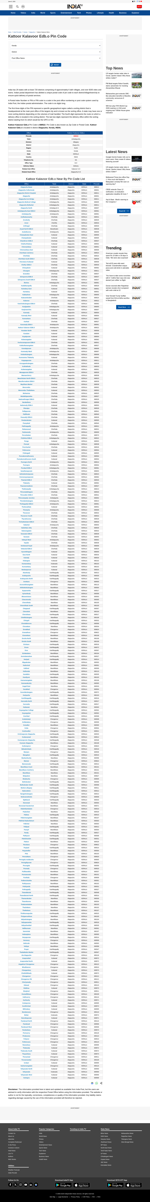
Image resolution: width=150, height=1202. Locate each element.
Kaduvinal (26, 665)
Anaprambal (26, 958)
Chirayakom (26, 268)
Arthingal (26, 226)
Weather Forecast (14, 1170)
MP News (104, 1145)
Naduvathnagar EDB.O (26, 399)
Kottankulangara (26, 354)
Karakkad (26, 689)
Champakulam (26, 238)
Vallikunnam (26, 928)
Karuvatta (26, 704)
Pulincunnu (26, 450)
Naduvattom (26, 791)
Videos (23, 13)
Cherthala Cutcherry (26, 253)
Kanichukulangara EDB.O (26, 303)
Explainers (42, 1153)
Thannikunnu (26, 901)
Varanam (26, 537)
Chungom (26, 271)
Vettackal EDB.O (26, 549)
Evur (26, 650)
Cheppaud (26, 608)
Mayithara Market (26, 384)
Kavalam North (26, 330)
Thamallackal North (26, 895)
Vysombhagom (26, 552)
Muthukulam (26, 782)
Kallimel (26, 668)
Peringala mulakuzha (26, 859)
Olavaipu (26, 408)
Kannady (26, 312)
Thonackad (26, 1057)
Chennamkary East (26, 250)
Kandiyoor (26, 677)
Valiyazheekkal (26, 925)
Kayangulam (26, 713)
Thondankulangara (26, 501)
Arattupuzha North (26, 578)
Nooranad (26, 803)
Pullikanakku (26, 871)
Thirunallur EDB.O (26, 495)
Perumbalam (26, 435)
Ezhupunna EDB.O (26, 277)
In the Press (12, 1145)
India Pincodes (17, 32)
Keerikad (26, 716)
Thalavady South (26, 1051)
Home (13, 13)
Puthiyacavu (26, 883)
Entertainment (66, 13)
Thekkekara (26, 910)
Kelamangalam (26, 339)
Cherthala (26, 256)
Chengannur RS (26, 979)
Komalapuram (26, 348)
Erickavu (26, 644)
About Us (11, 1136)
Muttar (26, 1015)
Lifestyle (100, 13)
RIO (93, 1197)
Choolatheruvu (26, 623)
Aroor (26, 223)
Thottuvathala (26, 507)
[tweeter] (15, 1185)
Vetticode (26, 943)
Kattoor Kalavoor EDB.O (26, 327)
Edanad (26, 985)
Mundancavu (26, 1012)
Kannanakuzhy (26, 683)
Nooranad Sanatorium (26, 806)
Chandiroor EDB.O (26, 241)
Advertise (11, 1139)
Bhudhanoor (26, 967)
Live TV (10, 1153)
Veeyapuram (26, 937)
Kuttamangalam (26, 369)
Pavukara (26, 844)
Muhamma (26, 393)
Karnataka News (106, 1165)
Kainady (26, 558)
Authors (10, 1156)
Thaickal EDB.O (26, 480)
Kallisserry (26, 997)
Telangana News (126, 1139)
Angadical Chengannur (26, 964)
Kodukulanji (26, 719)
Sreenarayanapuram (26, 477)
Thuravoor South (26, 516)
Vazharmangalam (26, 1066)
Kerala (25, 32)
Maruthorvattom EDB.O (26, 381)
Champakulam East (26, 235)
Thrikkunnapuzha (26, 913)
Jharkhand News (106, 1142)
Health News (43, 1159)
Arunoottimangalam (26, 584)
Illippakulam (26, 662)
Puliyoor (26, 1039)
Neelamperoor (26, 569)
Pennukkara (26, 856)
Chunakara (26, 626)
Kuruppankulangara (26, 363)
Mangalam (26, 755)
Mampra (26, 752)
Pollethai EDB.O (26, 438)
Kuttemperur (26, 746)
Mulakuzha (26, 779)
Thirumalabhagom (26, 492)
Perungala (26, 865)
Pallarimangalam (26, 818)
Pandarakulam (26, 420)
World (42, 13)
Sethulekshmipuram (26, 474)
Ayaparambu (26, 590)
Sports (53, 13)
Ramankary (26, 1045)
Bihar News (104, 1133)
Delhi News (104, 1136)
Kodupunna (26, 1003)
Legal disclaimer (63, 1197)
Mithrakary (26, 1009)
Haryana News (105, 1139)
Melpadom (26, 776)
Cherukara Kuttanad (26, 262)
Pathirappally (26, 426)
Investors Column (13, 1148)
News (9, 32)
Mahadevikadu (26, 749)
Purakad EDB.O (26, 468)
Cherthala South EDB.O (26, 259)
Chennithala (26, 602)
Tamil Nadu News (106, 1150)
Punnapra (26, 465)
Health (111, 13)
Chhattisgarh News (107, 1156)
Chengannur (26, 976)
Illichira (26, 283)
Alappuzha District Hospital (26, 193)
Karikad (26, 321)
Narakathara (26, 402)
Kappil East (26, 686)
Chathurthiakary (26, 244)
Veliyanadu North (26, 1069)
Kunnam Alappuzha (26, 743)
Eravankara (26, 635)
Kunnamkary (26, 567)
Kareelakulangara (26, 692)
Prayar (26, 949)
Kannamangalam (26, 680)
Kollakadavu (26, 722)
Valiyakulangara (26, 919)
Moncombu (26, 387)
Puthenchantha (26, 880)
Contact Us (11, 1133)
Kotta (26, 728)
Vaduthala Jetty (26, 528)
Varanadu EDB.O (26, 534)
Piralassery (26, 1036)
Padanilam (26, 812)
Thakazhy (26, 483)
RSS (98, 1197)
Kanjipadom (26, 306)
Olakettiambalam (26, 809)
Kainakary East (26, 289)
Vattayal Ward (26, 540)
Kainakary (26, 292)
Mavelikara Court (26, 767)
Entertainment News (45, 1145)
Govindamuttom (26, 656)
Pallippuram (26, 411)
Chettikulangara (26, 617)
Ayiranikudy (26, 593)
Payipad (26, 847)
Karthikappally (26, 698)
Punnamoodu (26, 874)
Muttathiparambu (26, 396)
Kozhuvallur (26, 731)
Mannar (26, 761)
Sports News (43, 1148)
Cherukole (26, 611)
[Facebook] (10, 1185)
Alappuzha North (26, 208)
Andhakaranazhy (26, 217)
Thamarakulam (26, 898)
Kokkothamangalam (26, 345)
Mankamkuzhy (26, 758)
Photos (89, 13)
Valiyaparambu (26, 922)
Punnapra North (26, 462)
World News (43, 1136)
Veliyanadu (26, 1072)
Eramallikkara (26, 994)
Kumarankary (26, 564)
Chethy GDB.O (26, 265)
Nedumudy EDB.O (26, 405)
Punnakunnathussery (26, 456)
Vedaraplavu (26, 934)
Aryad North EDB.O (26, 229)
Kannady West (26, 315)
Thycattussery (26, 519)
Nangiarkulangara (26, 794)
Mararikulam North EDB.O (26, 378)
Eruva (26, 647)
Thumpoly (26, 510)
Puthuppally (26, 889)
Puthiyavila (26, 886)
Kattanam (26, 707)
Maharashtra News (127, 1133)
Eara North (26, 555)
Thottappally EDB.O (26, 504)
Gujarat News (105, 1159)
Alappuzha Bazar (26, 187)
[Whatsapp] (96, 1083)
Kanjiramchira (26, 309)
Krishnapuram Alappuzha (26, 734)
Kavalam (26, 333)
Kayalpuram (26, 336)
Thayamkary (26, 1054)
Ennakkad (26, 629)
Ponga (26, 441)
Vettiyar (26, 946)
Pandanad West (26, 1027)
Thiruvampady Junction (26, 498)
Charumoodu (26, 599)
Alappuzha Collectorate (26, 190)
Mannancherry (26, 375)
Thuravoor (26, 513)
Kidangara (26, 561)
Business (122, 13)
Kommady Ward (26, 351)
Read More (123, 307)
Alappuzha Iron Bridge (26, 199)
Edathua (26, 988)
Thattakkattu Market (26, 952)
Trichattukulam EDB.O (26, 522)
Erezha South (26, 641)
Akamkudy (26, 572)
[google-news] (36, 1185)
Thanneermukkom (26, 486)
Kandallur (26, 674)
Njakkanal (26, 800)
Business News (44, 1156)
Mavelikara (26, 773)
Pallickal (26, 824)
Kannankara (26, 318)
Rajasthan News (126, 1136)
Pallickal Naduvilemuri (26, 821)
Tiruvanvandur (26, 1060)
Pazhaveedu (26, 432)
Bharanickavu (26, 596)
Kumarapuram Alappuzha (26, 740)
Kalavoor (26, 300)
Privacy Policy (75, 1197)
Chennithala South (26, 605)
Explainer (135, 13)
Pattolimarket (26, 839)
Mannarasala (26, 764)
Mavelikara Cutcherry (26, 770)
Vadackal (26, 525)
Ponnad (26, 444)
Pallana (26, 815)
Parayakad (26, 423)
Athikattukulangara (26, 587)
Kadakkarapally (26, 286)
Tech (79, 13)
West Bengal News (127, 1142)
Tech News (42, 1150)
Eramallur (26, 274)
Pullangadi (26, 453)
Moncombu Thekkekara (26, 390)
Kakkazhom (26, 295)
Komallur (26, 725)
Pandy (26, 833)
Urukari (26, 1063)
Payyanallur (26, 850)
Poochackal (26, 447)
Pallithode (26, 414)
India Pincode (12, 1173)
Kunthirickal (26, 1006)
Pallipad (26, 827)
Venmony (26, 940)
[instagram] (21, 1185)
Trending (114, 248)
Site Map (52, 1197)
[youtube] (26, 1185)
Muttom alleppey (26, 788)
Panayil (26, 830)
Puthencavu (26, 1042)
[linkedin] (31, 1185)
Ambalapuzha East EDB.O (26, 211)
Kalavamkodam (26, 297)
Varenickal (26, 931)
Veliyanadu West (26, 1075)
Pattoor (26, 841)
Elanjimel (26, 991)
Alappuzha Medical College (26, 202)
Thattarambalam (26, 904)
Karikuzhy (26, 1000)
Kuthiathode (26, 366)
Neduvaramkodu (26, 797)
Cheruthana (26, 614)
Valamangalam (26, 531)
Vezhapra (26, 1078)
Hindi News (12, 1150)
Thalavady (26, 1048)
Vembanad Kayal (26, 546)
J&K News (104, 1162)
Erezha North (26, 638)
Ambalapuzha (26, 214)
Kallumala (26, 671)
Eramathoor (26, 632)
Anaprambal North (26, 961)
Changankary (26, 970)
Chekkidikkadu (26, 973)
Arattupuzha (26, 575)
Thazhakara (26, 907)
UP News (104, 1153)
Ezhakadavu (26, 653)
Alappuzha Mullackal (26, 205)
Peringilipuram (26, 862)
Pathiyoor (26, 836)
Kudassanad (26, 737)
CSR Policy (86, 1197)
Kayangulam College (26, 710)
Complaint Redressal (15, 1142)
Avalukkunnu (26, 232)
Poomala (26, 868)
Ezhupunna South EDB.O (26, 280)
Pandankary (26, 1030)
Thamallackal (26, 892)
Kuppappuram (26, 360)
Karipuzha (26, 695)
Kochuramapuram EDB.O (26, 342)
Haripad (26, 659)
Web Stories (12, 1159)
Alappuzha (32, 32)
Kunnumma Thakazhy (26, 357)
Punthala (26, 877)
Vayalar (26, 543)
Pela (26, 853)
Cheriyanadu (26, 982)
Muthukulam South (26, 785)
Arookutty (26, 220)
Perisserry (26, 1033)
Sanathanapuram (26, 471)
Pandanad (26, 1024)
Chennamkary (26, 247)
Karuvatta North (26, 701)
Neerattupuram (26, 1018)
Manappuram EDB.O (26, 372)
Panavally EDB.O (26, 417)
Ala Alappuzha (26, 955)
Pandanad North (26, 1021)
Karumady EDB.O (26, 324)
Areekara (26, 581)
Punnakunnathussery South (26, 459)
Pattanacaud (26, 429)
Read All (124, 211)
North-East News (106, 1148)
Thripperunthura (26, 916)
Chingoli (26, 620)
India (33, 13)
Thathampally (26, 489)
